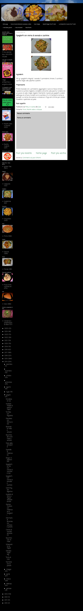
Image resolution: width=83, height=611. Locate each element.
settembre (8, 382)
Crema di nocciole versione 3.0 (9, 532)
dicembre (9, 364)
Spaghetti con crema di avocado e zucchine (9, 480)
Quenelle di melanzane (9, 452)
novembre (8, 371)
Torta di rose (8, 558)
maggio (8, 569)
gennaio (8, 588)
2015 (6, 359)
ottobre (8, 376)
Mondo (6, 269)
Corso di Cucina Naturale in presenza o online (21, 24)
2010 (6, 603)
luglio (8, 392)
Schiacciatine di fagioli (9, 546)
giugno (8, 395)
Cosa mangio (37, 24)
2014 (6, 362)
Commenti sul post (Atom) (32, 158)
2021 (6, 340)
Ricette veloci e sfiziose (34, 109)
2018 (6, 350)
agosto (8, 387)
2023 (6, 334)
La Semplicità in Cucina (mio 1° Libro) (67, 24)
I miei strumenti (18, 27)
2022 (6, 337)
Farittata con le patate (9, 564)
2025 (6, 328)
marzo (8, 579)
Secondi (6, 252)
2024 (6, 331)
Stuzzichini (7, 219)
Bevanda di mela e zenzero (9, 429)
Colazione (7, 184)
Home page (5, 24)
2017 (6, 352)
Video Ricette (28, 27)
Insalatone (7, 201)
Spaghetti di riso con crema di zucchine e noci (9, 468)
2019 (6, 346)
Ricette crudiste (6, 145)
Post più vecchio (58, 153)
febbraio (9, 584)
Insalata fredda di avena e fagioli (9, 406)
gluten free (7, 166)
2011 (6, 600)
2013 (6, 594)
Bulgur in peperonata (9, 460)
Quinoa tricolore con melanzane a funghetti (9, 509)
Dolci (5, 304)
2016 (6, 356)
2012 (6, 597)
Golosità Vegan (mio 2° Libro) (49, 24)
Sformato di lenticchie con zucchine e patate (9, 522)
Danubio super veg (8, 553)
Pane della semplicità (9, 445)
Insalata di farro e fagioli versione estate (9, 498)
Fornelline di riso (9, 400)
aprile (8, 574)
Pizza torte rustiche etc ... (8, 286)
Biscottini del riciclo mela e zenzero (9, 437)
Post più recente (24, 153)
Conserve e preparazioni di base (8, 323)
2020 (6, 343)
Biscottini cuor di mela (9, 540)
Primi (24, 109)
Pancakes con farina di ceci (9, 421)
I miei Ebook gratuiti (7, 27)
